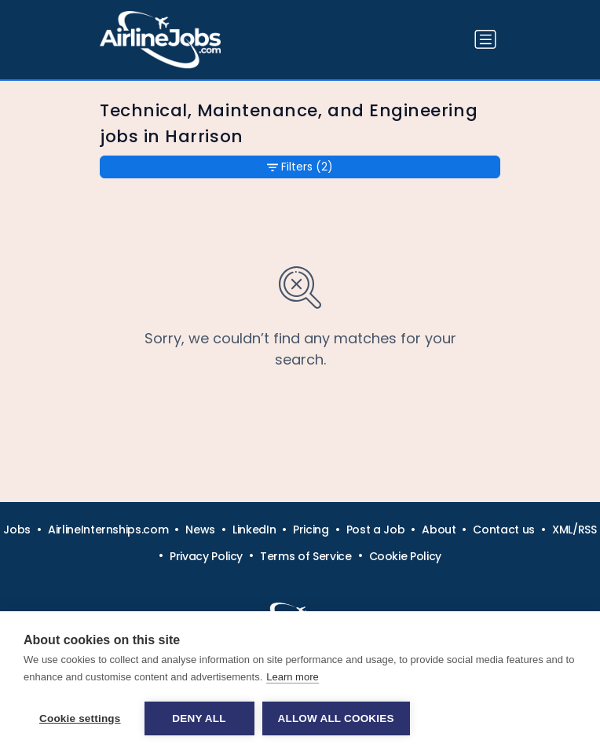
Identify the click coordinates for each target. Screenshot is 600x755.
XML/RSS (574, 529)
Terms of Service (305, 556)
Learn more (292, 677)
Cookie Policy (405, 556)
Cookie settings (80, 718)
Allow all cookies (336, 718)
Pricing (311, 529)
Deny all (198, 718)
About (438, 529)
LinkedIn (254, 529)
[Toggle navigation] (485, 39)
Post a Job (375, 529)
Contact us (504, 529)
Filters (300, 167)
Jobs (17, 529)
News (200, 529)
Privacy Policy (206, 556)
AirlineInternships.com (108, 529)
